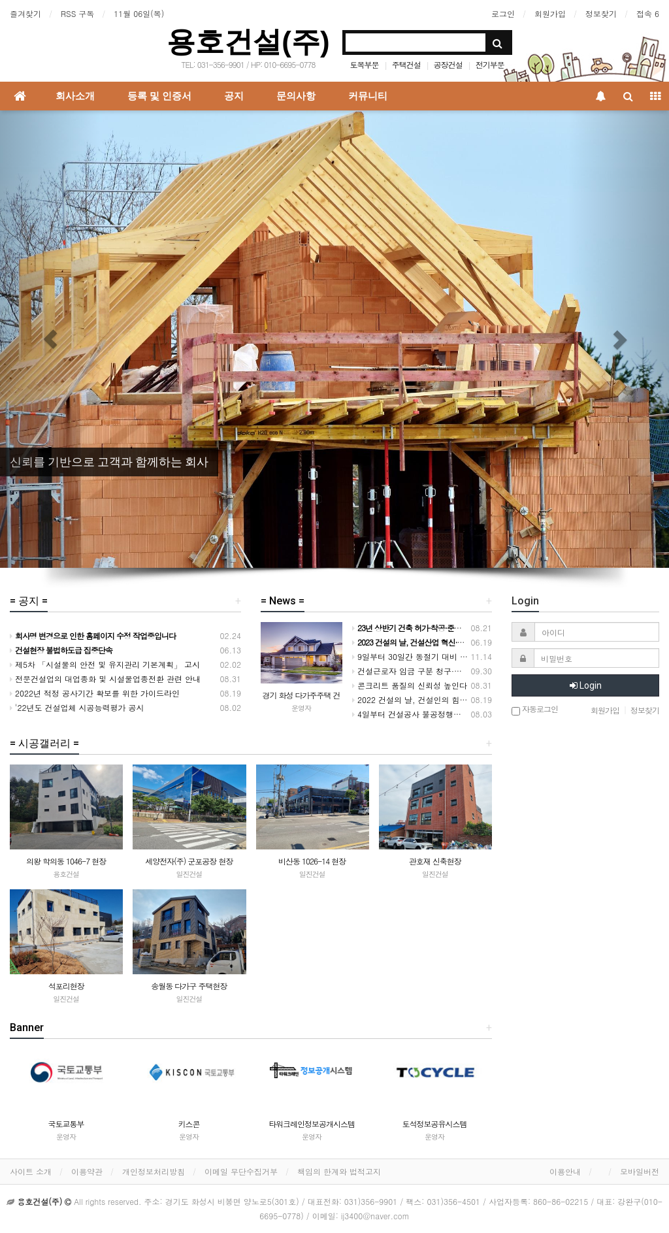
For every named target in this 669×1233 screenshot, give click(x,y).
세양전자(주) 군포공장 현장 (189, 860)
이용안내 (565, 1171)
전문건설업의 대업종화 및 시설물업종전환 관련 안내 (105, 678)
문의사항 (296, 96)
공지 (234, 96)
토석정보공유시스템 (434, 1123)
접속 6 (647, 13)
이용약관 (87, 1171)
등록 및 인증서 (159, 96)
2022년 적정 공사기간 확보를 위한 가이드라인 (95, 693)
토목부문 (364, 64)
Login (586, 685)
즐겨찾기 (25, 13)
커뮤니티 (367, 96)
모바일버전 (639, 1171)
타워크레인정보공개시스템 (312, 1123)
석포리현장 (66, 985)
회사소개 (75, 96)
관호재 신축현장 (435, 860)
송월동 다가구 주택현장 (189, 985)
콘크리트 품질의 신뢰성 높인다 (409, 685)
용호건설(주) (248, 41)
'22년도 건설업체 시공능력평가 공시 (77, 707)
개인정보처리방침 (153, 1171)
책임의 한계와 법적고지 (339, 1171)
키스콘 (189, 1123)
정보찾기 (601, 13)
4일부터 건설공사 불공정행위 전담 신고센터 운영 (442, 713)
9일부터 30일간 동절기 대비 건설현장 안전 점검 (440, 656)
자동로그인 (535, 709)
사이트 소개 (31, 1171)
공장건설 (448, 64)
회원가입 (550, 13)
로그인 (503, 13)
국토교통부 (66, 1123)
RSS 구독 (77, 13)
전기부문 (490, 64)
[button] (50, 339)
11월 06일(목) (139, 13)
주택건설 (406, 64)
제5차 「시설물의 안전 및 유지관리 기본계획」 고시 (105, 664)
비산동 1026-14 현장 (312, 860)
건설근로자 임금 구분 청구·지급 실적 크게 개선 (438, 670)
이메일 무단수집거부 (241, 1171)
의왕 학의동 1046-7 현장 (66, 860)
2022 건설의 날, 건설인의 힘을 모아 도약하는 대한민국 (453, 699)
